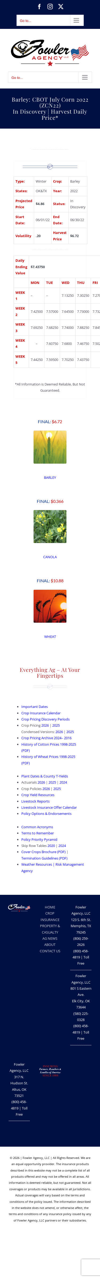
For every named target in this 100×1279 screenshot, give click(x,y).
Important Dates (34, 706)
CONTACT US (50, 951)
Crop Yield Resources (37, 794)
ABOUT (49, 944)
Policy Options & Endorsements (46, 813)
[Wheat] (50, 591)
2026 (45, 725)
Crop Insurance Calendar (41, 713)
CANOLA (50, 556)
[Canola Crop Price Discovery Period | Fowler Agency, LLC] (50, 511)
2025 (56, 725)
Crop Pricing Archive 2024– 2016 (46, 737)
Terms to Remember (37, 833)
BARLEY (50, 477)
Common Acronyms (37, 827)
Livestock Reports (35, 801)
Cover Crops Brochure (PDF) (43, 851)
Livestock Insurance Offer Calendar (49, 807)
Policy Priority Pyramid (39, 839)
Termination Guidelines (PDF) (44, 858)
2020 (51, 845)
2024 (63, 782)
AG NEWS (49, 938)
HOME (50, 907)
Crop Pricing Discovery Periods (45, 719)
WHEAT (50, 636)
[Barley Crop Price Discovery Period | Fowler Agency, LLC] (50, 432)
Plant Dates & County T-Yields (44, 776)
